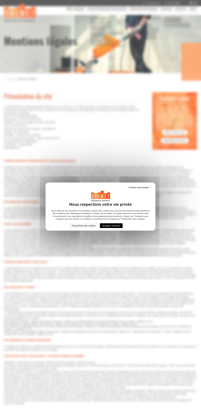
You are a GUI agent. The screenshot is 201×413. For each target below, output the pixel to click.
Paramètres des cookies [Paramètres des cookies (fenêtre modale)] (83, 225)
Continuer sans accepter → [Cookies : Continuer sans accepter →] (140, 187)
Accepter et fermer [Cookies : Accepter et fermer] (111, 225)
